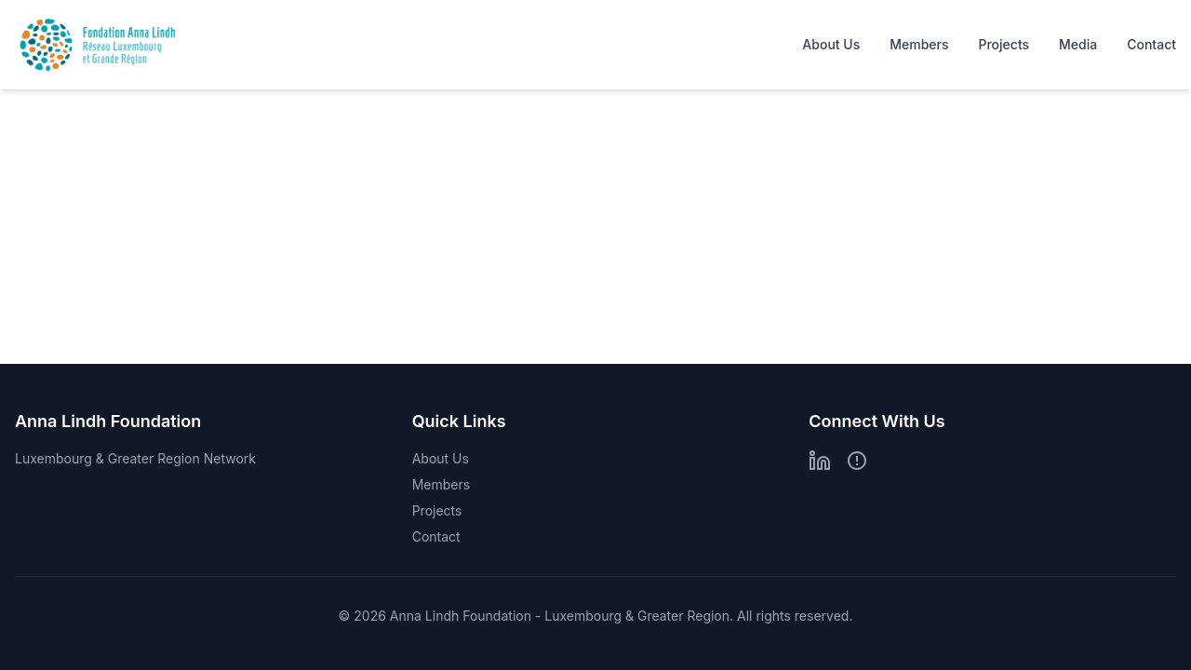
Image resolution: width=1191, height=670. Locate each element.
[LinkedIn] (820, 460)
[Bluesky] (857, 460)
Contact (1151, 44)
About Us (831, 44)
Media (1078, 44)
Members (919, 44)
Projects (1003, 44)
